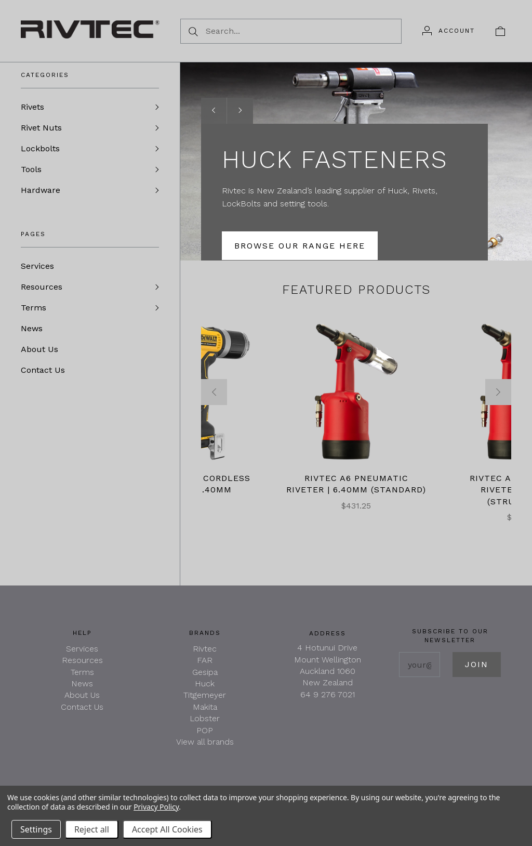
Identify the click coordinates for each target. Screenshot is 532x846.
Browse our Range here (299, 246)
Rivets (32, 107)
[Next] (498, 392)
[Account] (448, 30)
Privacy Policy (156, 807)
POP (204, 730)
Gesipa (205, 672)
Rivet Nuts (41, 128)
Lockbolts (40, 148)
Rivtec (205, 649)
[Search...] (291, 31)
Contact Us (43, 370)
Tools (31, 169)
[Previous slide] (214, 111)
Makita (205, 707)
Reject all (91, 829)
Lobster (205, 718)
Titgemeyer (204, 695)
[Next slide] (240, 111)
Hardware (40, 190)
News (32, 328)
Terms (33, 308)
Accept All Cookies (167, 829)
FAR (204, 660)
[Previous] (214, 392)
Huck (205, 683)
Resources (41, 287)
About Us (39, 349)
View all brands (205, 742)
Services (37, 266)
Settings (36, 829)
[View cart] (500, 30)
